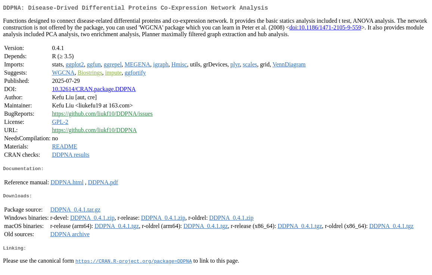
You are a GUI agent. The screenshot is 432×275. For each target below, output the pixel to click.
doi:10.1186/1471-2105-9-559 (325, 29)
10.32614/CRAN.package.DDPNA (93, 90)
